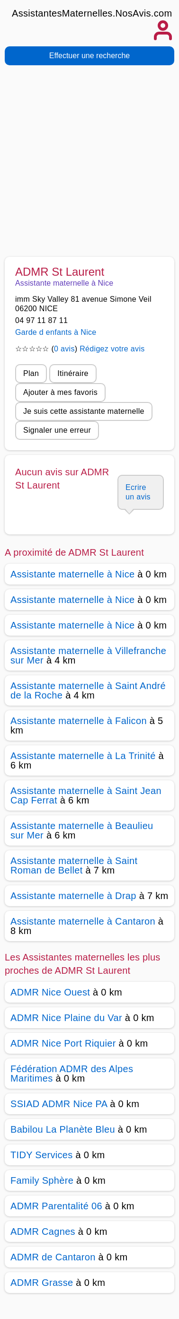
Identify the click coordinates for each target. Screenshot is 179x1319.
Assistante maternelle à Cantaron (82, 921)
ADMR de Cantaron (53, 1257)
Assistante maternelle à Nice (72, 574)
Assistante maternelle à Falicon (78, 721)
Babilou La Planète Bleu (62, 1129)
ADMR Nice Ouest (50, 992)
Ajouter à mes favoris (60, 392)
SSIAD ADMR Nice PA (58, 1104)
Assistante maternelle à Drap (73, 896)
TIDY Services (41, 1155)
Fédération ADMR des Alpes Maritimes (71, 1073)
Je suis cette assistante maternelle (83, 411)
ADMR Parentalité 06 (56, 1206)
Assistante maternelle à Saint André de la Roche (88, 690)
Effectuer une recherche (89, 56)
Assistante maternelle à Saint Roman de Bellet (73, 865)
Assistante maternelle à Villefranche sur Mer (88, 655)
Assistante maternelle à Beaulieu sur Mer (81, 830)
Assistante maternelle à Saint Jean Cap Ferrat (85, 795)
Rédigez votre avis (112, 349)
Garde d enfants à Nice (56, 332)
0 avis (64, 349)
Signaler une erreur (57, 430)
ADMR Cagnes (42, 1231)
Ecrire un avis (138, 492)
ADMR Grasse (41, 1282)
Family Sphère (41, 1180)
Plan (31, 373)
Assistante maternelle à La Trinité (83, 756)
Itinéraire (72, 373)
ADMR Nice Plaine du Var (66, 1018)
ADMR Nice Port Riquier (63, 1043)
